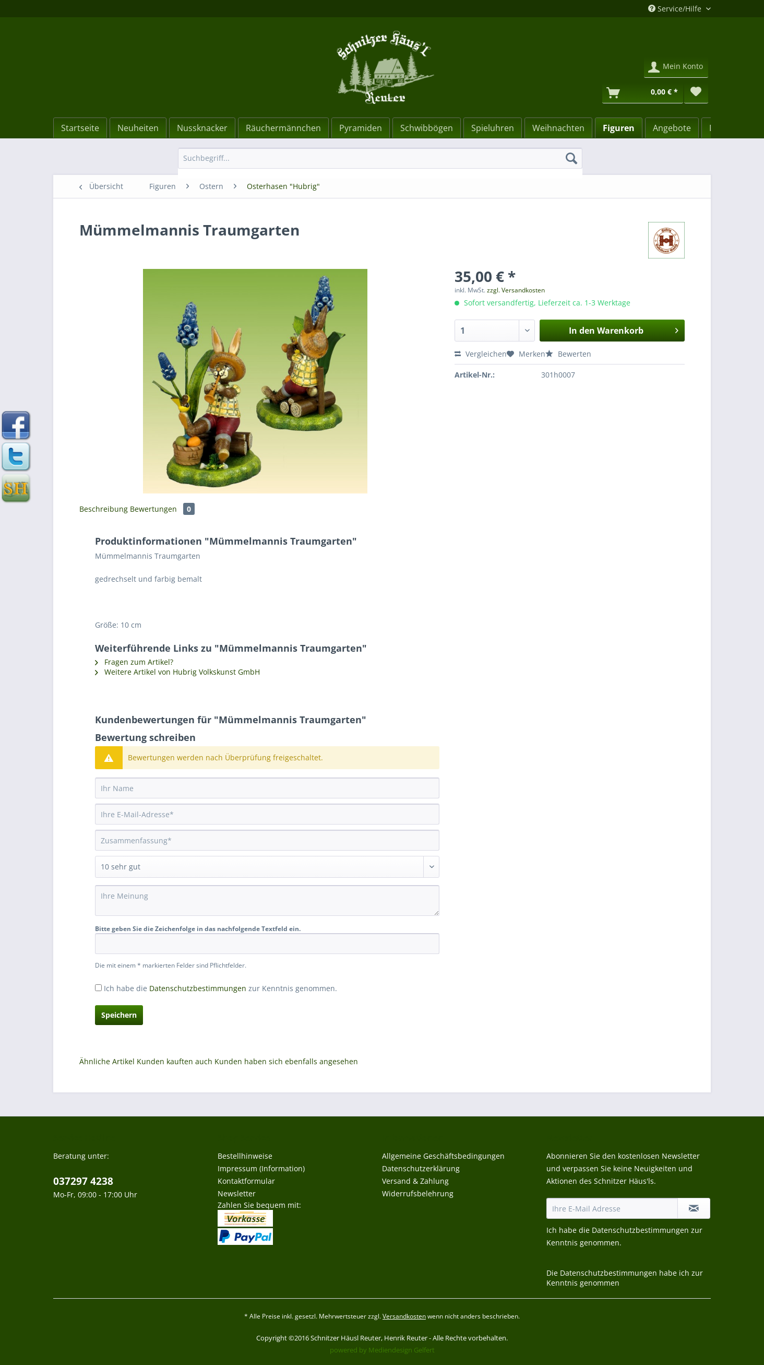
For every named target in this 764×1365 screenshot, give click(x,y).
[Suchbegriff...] (380, 158)
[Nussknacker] (202, 128)
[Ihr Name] (267, 788)
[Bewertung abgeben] (267, 867)
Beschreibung (103, 509)
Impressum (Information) (261, 1168)
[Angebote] (672, 128)
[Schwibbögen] (426, 128)
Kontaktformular (246, 1181)
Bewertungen (162, 509)
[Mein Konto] (676, 67)
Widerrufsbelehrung (417, 1193)
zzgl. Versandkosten (516, 290)
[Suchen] (571, 158)
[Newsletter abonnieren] (693, 1208)
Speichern (119, 1015)
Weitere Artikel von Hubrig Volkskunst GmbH (177, 672)
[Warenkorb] (642, 93)
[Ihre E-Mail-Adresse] (267, 814)
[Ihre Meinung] (267, 900)
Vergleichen (481, 354)
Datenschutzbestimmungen (197, 988)
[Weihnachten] (558, 128)
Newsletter (237, 1193)
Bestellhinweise (245, 1156)
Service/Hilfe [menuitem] (675, 9)
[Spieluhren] (492, 128)
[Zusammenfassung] (267, 840)
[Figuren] (618, 128)
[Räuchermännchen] (283, 128)
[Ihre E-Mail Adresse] (612, 1208)
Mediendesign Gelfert (401, 1350)
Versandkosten (404, 1316)
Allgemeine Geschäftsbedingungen (443, 1156)
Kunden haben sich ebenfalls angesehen (286, 1061)
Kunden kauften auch (174, 1061)
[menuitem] (380, 163)
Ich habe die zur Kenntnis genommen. (220, 988)
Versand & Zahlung (415, 1181)
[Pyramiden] (360, 128)
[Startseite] (80, 128)
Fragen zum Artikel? (134, 662)
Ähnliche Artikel (107, 1061)
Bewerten (568, 354)
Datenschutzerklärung (421, 1168)
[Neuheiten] (138, 128)
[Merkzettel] (696, 93)
